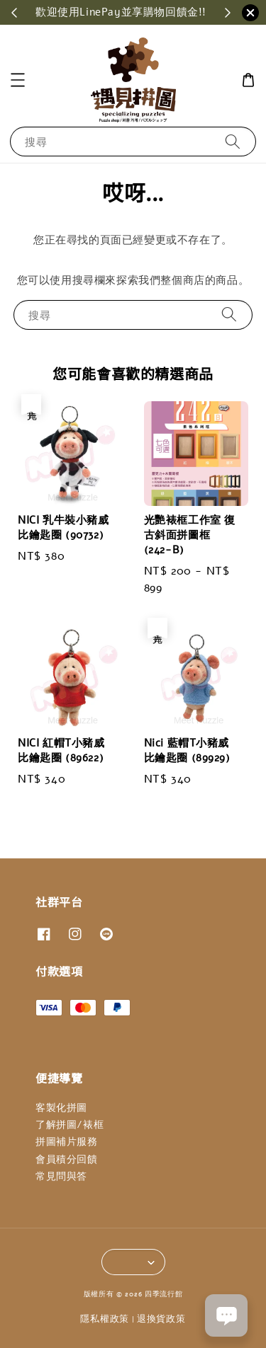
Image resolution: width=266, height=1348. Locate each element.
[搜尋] (232, 141)
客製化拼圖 (61, 1107)
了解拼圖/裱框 (69, 1124)
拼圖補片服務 (66, 1141)
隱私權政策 (104, 1319)
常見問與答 (61, 1176)
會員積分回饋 (66, 1159)
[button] (17, 80)
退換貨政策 (161, 1319)
